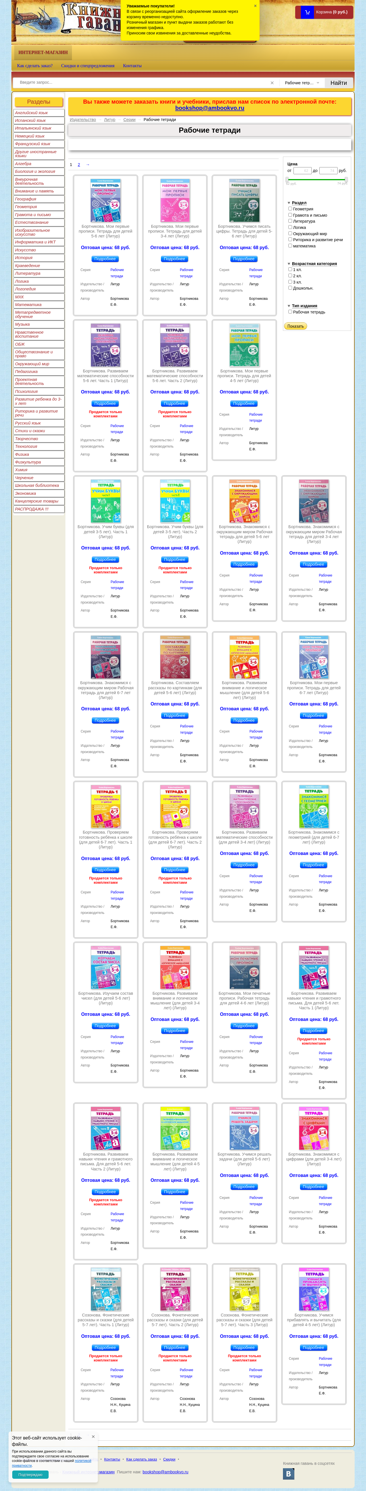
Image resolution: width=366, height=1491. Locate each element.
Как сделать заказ (141, 1459)
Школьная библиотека (37, 485)
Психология (26, 391)
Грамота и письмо (33, 214)
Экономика (25, 493)
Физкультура (28, 462)
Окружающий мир (32, 364)
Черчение (24, 477)
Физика (22, 454)
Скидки (169, 1459)
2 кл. (295, 276)
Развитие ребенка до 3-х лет (38, 401)
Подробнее (105, 259)
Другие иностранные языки (36, 153)
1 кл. (295, 269)
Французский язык (32, 143)
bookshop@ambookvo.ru (209, 108)
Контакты (132, 65)
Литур (109, 119)
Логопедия (25, 289)
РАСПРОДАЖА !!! (31, 509)
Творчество (26, 438)
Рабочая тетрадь (306, 312)
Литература (27, 273)
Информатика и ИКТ (35, 242)
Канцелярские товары (36, 501)
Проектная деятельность (29, 381)
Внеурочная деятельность (29, 181)
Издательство (83, 119)
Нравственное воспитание (29, 334)
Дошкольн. (301, 288)
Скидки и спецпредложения (88, 65)
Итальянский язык (33, 128)
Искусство (25, 250)
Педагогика (26, 371)
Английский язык (31, 112)
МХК (19, 297)
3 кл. (295, 282)
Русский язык (28, 423)
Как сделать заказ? (35, 65)
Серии (129, 119)
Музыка (22, 324)
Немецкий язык (29, 136)
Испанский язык (30, 120)
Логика (22, 281)
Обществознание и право (34, 354)
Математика (28, 304)
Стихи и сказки (30, 430)
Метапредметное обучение (33, 314)
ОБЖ (20, 344)
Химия (21, 469)
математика (302, 246)
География (25, 199)
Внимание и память (34, 191)
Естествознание (32, 222)
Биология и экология (35, 171)
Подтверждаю (30, 1474)
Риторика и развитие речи (36, 413)
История (23, 257)
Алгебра (23, 163)
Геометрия (26, 206)
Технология (26, 446)
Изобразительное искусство (32, 232)
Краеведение (27, 265)
